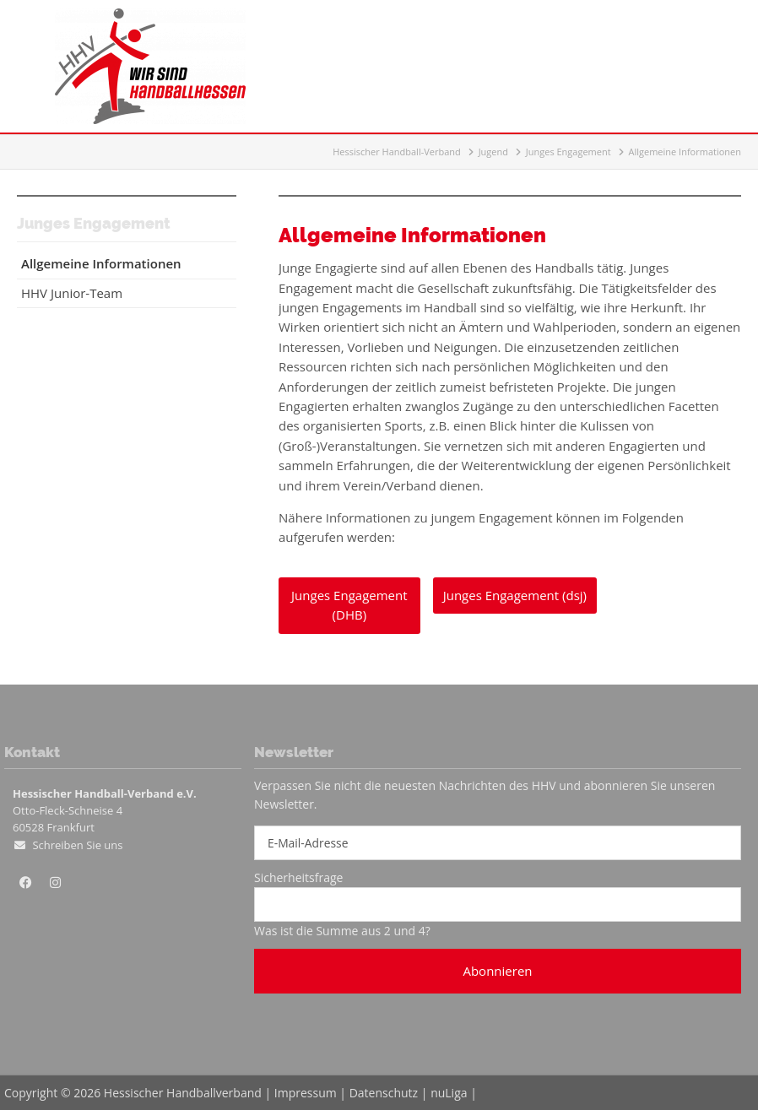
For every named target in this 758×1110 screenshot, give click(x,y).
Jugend (493, 151)
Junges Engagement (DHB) (349, 605)
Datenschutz (383, 1093)
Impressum (305, 1093)
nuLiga (448, 1093)
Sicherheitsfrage (298, 877)
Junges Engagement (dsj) (515, 595)
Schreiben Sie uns (77, 845)
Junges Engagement (568, 151)
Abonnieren (497, 970)
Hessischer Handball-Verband (397, 151)
